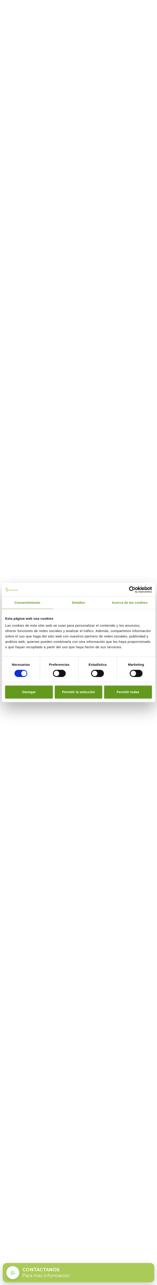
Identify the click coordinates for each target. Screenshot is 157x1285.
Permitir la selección (78, 692)
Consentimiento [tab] (27, 602)
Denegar (29, 692)
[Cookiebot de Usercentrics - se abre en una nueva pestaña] (132, 589)
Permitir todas (128, 692)
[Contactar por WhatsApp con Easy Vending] (78, 1272)
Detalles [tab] (78, 602)
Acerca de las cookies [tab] (130, 602)
